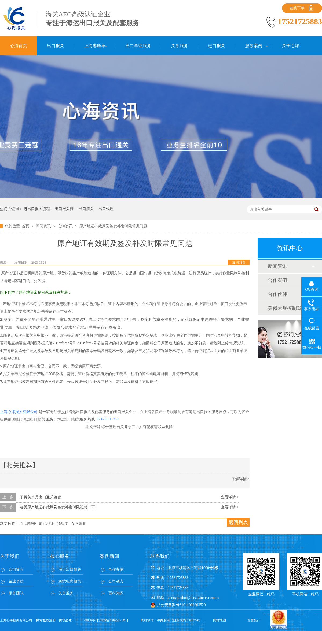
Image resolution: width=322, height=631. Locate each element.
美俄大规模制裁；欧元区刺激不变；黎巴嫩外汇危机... (289, 308)
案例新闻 (109, 556)
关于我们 (9, 556)
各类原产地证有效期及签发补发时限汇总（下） (59, 507)
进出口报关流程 (37, 209)
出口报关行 (64, 209)
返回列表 (238, 262)
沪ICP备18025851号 (112, 620)
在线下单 (297, 8)
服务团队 (16, 593)
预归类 (62, 524)
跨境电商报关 (69, 581)
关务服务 (66, 593)
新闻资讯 (44, 226)
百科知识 (115, 593)
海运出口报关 (69, 569)
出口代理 (106, 209)
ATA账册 (78, 524)
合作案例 (277, 280)
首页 (26, 226)
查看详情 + (230, 497)
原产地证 (46, 524)
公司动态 (115, 581)
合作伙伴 (277, 294)
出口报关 (28, 524)
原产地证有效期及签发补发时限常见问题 (113, 226)
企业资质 (16, 581)
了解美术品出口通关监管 (40, 497)
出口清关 (86, 209)
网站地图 (219, 620)
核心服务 (59, 556)
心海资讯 (66, 226)
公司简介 (16, 569)
